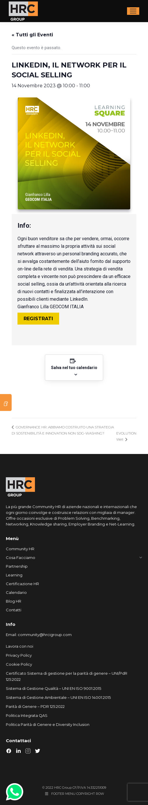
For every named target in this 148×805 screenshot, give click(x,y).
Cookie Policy (19, 664)
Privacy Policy (19, 655)
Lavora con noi (19, 646)
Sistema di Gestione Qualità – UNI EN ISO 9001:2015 (53, 688)
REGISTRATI (38, 318)
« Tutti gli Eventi (32, 35)
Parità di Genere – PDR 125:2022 (35, 706)
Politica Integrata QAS (26, 715)
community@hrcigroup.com (45, 634)
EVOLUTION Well (126, 436)
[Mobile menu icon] (133, 11)
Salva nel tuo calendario (74, 367)
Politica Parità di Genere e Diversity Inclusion (47, 724)
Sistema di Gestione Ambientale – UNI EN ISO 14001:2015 (58, 697)
